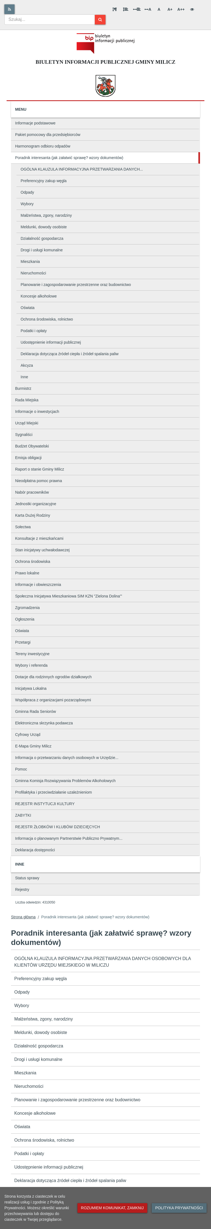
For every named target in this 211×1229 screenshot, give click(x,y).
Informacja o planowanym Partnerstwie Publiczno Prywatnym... (69, 838)
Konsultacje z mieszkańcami (39, 538)
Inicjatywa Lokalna (30, 688)
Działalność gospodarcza (42, 238)
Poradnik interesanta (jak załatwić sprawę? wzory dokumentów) (69, 157)
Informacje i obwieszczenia (38, 584)
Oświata (28, 307)
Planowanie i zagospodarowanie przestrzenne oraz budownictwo (76, 284)
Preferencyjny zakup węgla (43, 181)
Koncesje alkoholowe (39, 296)
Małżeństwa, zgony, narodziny (46, 215)
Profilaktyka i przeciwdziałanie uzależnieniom (53, 792)
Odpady (27, 192)
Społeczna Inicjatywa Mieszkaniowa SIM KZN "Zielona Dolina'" (68, 596)
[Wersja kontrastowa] (192, 9)
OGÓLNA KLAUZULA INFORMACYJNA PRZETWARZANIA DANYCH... (82, 169)
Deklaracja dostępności (35, 850)
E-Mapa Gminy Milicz (33, 746)
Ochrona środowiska (32, 561)
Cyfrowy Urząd (27, 734)
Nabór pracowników (32, 492)
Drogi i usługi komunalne (42, 250)
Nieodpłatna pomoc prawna (38, 481)
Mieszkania (30, 261)
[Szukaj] (100, 19)
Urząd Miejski (26, 423)
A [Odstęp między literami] (148, 9)
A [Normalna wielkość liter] (158, 9)
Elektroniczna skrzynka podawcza (44, 723)
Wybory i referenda (31, 665)
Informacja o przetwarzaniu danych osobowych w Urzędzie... (66, 757)
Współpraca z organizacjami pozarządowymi (53, 700)
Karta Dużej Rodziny (32, 515)
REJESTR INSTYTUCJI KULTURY (45, 804)
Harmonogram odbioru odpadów (42, 146)
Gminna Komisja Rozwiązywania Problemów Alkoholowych (65, 780)
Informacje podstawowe (35, 123)
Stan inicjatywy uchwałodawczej (42, 550)
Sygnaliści (23, 434)
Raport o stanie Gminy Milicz (39, 469)
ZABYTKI (23, 815)
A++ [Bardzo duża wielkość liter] (181, 9)
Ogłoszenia (24, 619)
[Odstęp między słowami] (137, 9)
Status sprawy (27, 878)
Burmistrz (23, 388)
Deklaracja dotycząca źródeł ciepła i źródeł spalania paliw (69, 354)
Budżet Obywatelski (32, 446)
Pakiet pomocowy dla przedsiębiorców (47, 134)
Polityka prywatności (179, 1208)
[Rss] (9, 9)
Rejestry (22, 889)
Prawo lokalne (27, 573)
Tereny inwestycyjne (32, 654)
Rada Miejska (26, 400)
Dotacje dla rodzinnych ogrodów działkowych (53, 677)
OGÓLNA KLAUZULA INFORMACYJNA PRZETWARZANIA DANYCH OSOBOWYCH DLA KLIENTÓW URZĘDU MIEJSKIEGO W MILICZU (102, 961)
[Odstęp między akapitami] (114, 9)
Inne (24, 377)
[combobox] (50, 19)
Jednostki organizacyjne (35, 504)
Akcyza (27, 365)
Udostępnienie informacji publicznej (51, 342)
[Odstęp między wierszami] (125, 9)
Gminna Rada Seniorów (35, 711)
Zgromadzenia (27, 607)
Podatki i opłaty (34, 331)
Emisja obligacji (28, 457)
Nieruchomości (33, 273)
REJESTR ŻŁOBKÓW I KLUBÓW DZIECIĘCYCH (57, 827)
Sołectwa (23, 527)
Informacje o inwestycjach (37, 411)
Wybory (27, 204)
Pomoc (21, 769)
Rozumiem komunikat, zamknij (112, 1208)
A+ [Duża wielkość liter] (169, 9)
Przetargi (22, 642)
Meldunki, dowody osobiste (44, 227)
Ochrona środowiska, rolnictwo (47, 319)
